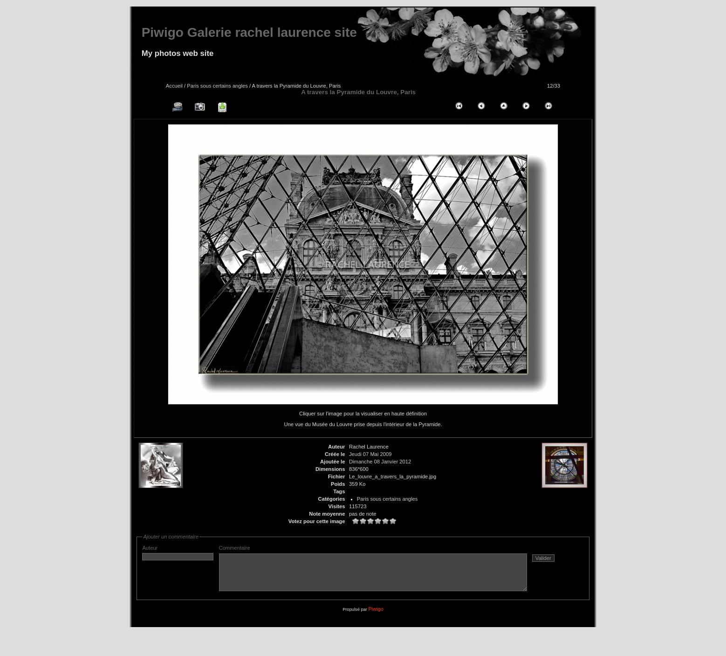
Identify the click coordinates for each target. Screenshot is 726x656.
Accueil (174, 86)
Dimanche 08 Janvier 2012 (380, 461)
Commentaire (391, 572)
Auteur (177, 553)
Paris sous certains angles (217, 86)
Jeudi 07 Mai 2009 (370, 454)
